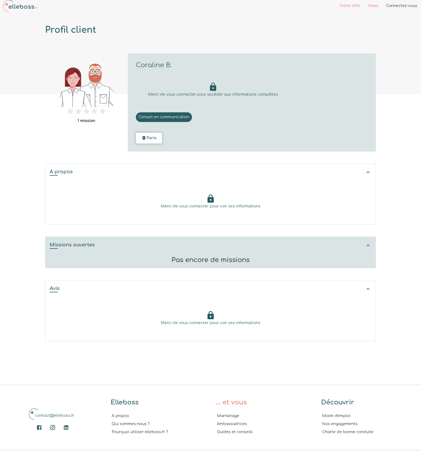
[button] (210, 172)
